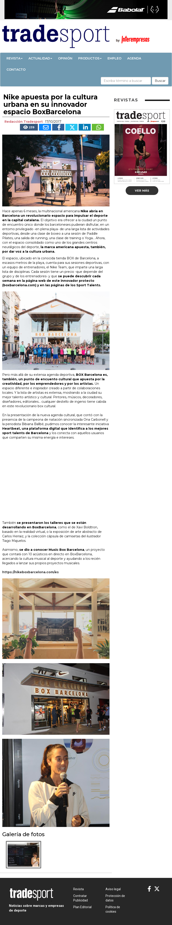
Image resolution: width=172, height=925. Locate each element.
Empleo (114, 58)
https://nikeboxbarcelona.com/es (30, 572)
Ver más (142, 190)
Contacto (16, 70)
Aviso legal (113, 889)
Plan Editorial (82, 907)
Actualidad (40, 58)
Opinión (65, 58)
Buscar (160, 81)
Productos (90, 58)
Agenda (134, 58)
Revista (14, 58)
